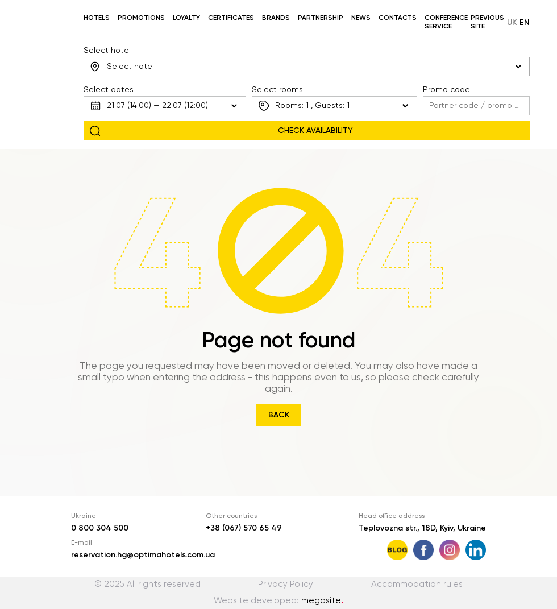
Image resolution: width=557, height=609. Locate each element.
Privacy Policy (285, 584)
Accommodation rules (417, 584)
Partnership (320, 18)
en (524, 23)
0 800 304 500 (99, 528)
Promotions (141, 18)
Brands (276, 18)
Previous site (487, 22)
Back (278, 415)
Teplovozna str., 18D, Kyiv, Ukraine (422, 528)
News (361, 18)
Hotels (97, 18)
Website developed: (279, 600)
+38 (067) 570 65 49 (244, 528)
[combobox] (307, 66)
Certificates (231, 18)
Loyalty (186, 18)
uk (512, 23)
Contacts (398, 18)
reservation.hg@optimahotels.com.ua (143, 555)
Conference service (446, 22)
